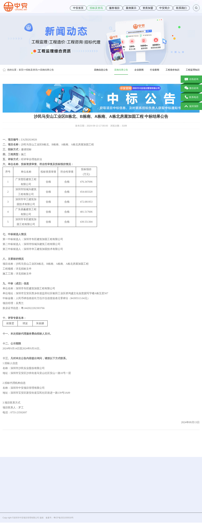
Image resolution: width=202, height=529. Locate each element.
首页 (21, 69)
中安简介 (164, 8)
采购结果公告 (47, 69)
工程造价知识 (172, 69)
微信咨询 (191, 88)
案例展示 (131, 8)
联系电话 (191, 97)
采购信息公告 (101, 69)
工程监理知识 (193, 69)
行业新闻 (154, 69)
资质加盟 (148, 8)
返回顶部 (191, 106)
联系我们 (181, 8)
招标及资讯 (96, 8)
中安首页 (78, 8)
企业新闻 (139, 69)
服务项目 (114, 8)
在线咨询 (191, 79)
